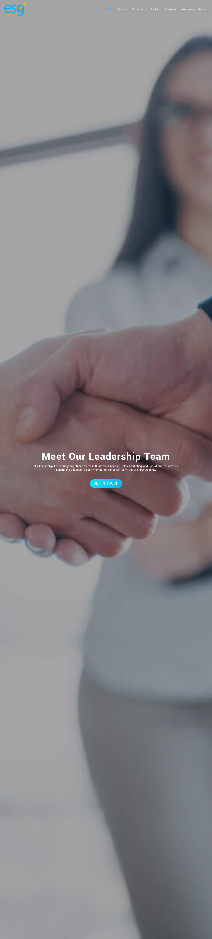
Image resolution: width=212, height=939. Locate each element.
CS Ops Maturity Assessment (179, 9)
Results (156, 9)
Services (123, 9)
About (109, 9)
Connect (202, 9)
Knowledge (139, 9)
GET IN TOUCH (106, 483)
